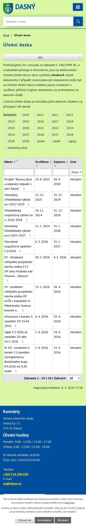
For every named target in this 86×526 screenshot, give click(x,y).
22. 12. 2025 (39, 197)
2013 (69, 115)
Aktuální (75, 179)
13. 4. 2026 (57, 350)
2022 (55, 128)
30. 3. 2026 (42, 257)
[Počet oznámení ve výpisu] (74, 378)
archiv (41, 141)
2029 (11, 141)
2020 (25, 128)
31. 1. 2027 (57, 244)
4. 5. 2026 (60, 257)
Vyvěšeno (43, 162)
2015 (25, 121)
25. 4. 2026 (57, 318)
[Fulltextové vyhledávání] (17, 21)
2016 (40, 121)
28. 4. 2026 (57, 289)
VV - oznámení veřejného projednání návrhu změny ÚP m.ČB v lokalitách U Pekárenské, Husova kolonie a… (18, 298)
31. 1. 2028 (57, 228)
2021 (40, 128)
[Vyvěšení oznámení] (43, 172)
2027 (55, 135)
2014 (11, 121)
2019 (11, 128)
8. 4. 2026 (41, 316)
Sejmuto (61, 162)
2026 (40, 135)
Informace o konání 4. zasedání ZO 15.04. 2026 (18, 321)
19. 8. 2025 (42, 179)
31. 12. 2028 (58, 212)
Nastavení (63, 520)
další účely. (69, 502)
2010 (25, 115)
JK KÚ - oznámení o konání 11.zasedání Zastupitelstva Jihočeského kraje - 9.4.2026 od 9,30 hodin (16, 359)
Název (9, 162)
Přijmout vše (24, 520)
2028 (69, 135)
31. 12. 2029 (58, 197)
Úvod (6, 35)
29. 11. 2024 (39, 212)
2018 (69, 121)
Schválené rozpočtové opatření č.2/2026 (17, 246)
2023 (69, 128)
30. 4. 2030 (57, 181)
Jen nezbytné (44, 520)
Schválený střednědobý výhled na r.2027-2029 (17, 199)
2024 (11, 135)
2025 (25, 135)
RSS (59, 57)
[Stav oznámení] (76, 172)
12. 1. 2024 (42, 226)
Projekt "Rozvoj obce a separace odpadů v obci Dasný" (18, 184)
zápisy (72, 141)
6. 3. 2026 (41, 242)
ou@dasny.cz (12, 483)
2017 (55, 121)
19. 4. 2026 (57, 334)
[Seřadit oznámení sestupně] (17, 161)
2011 (40, 115)
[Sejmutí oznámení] (60, 172)
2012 (54, 115)
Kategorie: (10, 114)
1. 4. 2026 (41, 332)
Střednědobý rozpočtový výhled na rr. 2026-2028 (18, 215)
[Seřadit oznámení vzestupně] (17, 160)
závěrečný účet (17, 148)
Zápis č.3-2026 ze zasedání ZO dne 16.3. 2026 (15, 336)
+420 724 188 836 (15, 474)
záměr (57, 141)
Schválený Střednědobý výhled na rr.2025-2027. (18, 230)
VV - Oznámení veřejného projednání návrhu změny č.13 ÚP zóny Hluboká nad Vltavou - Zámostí (18, 268)
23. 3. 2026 (42, 287)
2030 (25, 141)
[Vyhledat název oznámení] (18, 172)
